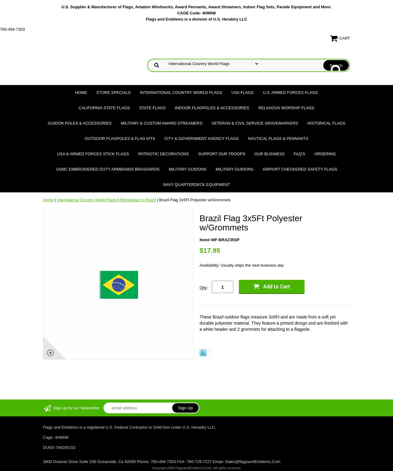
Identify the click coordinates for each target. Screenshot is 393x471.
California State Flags (104, 108)
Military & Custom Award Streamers (161, 123)
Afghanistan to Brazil (137, 200)
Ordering (325, 154)
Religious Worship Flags (286, 108)
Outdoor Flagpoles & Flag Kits (120, 138)
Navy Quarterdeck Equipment (196, 184)
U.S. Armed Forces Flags (290, 92)
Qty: (204, 287)
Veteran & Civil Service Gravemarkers (255, 123)
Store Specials (113, 92)
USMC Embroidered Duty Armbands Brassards (108, 169)
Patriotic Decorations (163, 154)
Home (81, 92)
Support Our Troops (221, 154)
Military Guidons (188, 169)
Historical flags (326, 123)
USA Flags (243, 92)
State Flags (152, 108)
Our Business (270, 154)
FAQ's (299, 154)
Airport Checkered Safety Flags (300, 169)
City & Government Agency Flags (201, 138)
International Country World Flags (181, 92)
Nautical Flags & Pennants (278, 138)
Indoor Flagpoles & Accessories (212, 108)
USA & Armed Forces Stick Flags (93, 154)
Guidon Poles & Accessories (79, 123)
